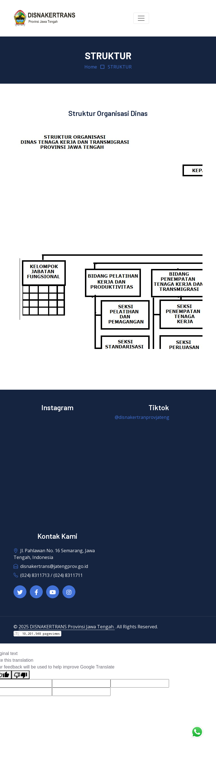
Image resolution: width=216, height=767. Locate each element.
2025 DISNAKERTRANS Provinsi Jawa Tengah (67, 627)
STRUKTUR (120, 67)
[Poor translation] (21, 674)
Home (90, 67)
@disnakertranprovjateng (142, 417)
